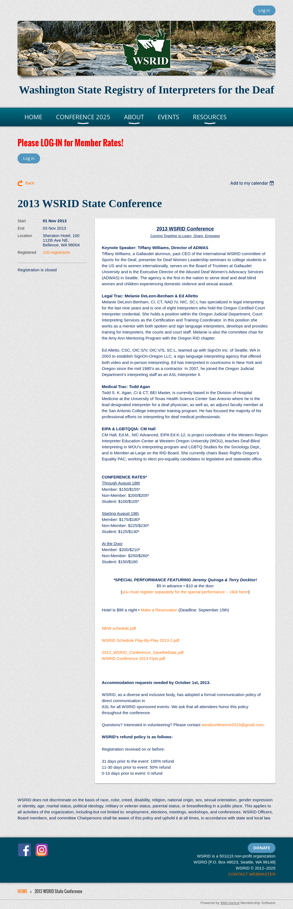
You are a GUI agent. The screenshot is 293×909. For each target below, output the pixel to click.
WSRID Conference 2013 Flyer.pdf (133, 658)
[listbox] (252, 183)
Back (29, 183)
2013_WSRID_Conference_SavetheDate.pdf (143, 652)
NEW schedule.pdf (119, 628)
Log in (264, 10)
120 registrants (56, 252)
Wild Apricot (230, 903)
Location (25, 235)
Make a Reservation (159, 610)
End (21, 228)
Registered (27, 252)
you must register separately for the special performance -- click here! (185, 591)
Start (22, 221)
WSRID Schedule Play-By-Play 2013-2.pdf (140, 640)
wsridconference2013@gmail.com (233, 724)
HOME (22, 891)
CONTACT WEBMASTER (251, 874)
